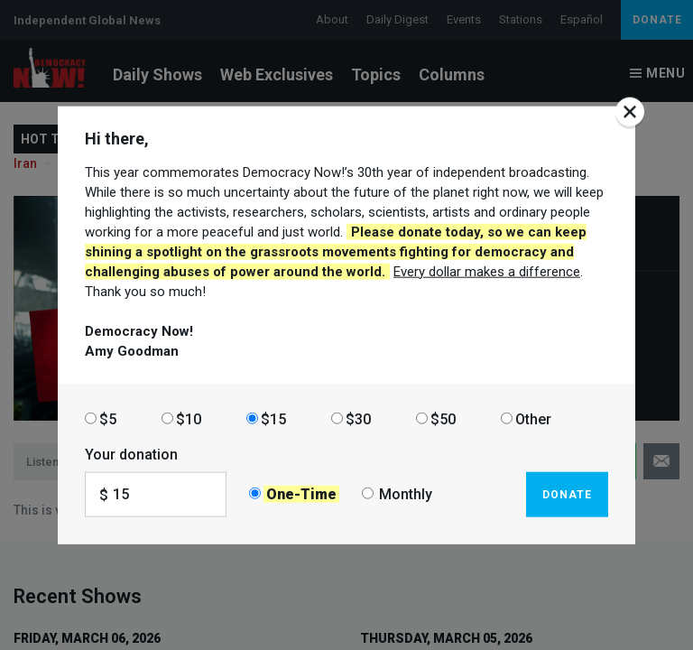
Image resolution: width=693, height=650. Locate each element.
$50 (443, 418)
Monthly (405, 494)
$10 (188, 418)
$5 (107, 418)
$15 (273, 418)
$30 (358, 418)
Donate (567, 494)
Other (533, 418)
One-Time (301, 494)
